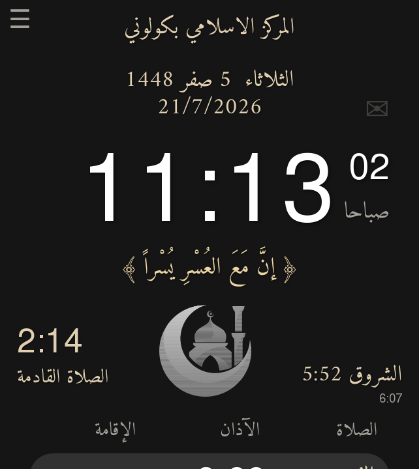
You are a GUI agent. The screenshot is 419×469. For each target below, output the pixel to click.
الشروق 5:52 (352, 375)
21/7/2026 (209, 108)
